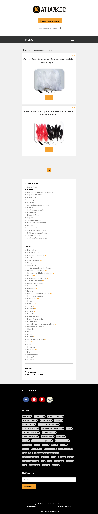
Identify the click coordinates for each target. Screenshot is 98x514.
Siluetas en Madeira (36, 258)
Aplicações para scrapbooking (39, 205)
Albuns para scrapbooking (37, 200)
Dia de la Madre (33, 316)
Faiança (30, 291)
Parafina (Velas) (34, 260)
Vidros (31, 306)
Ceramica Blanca (35, 286)
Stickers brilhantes (34, 220)
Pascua (31, 311)
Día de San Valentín (35, 319)
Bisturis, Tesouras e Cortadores (40, 192)
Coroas (30, 207)
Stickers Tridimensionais (37, 233)
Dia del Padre (32, 314)
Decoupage (33, 298)
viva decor (31, 372)
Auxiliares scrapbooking (36, 230)
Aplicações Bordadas (35, 228)
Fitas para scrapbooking (36, 223)
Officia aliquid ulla (35, 374)
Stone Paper (32, 187)
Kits (29, 344)
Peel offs (32, 357)
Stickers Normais (34, 235)
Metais (31, 275)
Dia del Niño (32, 321)
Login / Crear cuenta (50, 21)
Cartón (31, 337)
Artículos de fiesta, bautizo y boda (41, 324)
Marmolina (32, 288)
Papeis (30, 218)
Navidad (31, 309)
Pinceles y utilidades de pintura (40, 273)
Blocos (30, 225)
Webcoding (54, 511)
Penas (30, 189)
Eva (28, 352)
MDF (30, 331)
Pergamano (31, 347)
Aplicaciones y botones (37, 278)
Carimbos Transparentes (37, 238)
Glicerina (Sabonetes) (37, 270)
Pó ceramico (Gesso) (36, 339)
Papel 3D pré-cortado (35, 195)
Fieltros (30, 334)
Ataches (30, 202)
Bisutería (32, 349)
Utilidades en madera (36, 255)
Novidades (31, 250)
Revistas (30, 360)
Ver (49, 97)
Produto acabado (34, 265)
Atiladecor (44, 504)
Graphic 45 (31, 212)
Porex (29, 301)
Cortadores (32, 197)
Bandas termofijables (35, 283)
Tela (30, 342)
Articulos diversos (35, 281)
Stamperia (32, 263)
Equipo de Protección (35, 326)
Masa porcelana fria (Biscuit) (39, 293)
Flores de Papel (33, 215)
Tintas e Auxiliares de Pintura (40, 268)
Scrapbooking (33, 354)
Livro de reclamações (63, 506)
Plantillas (32, 329)
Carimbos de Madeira (35, 210)
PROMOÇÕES (33, 253)
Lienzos (31, 303)
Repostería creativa (35, 296)
